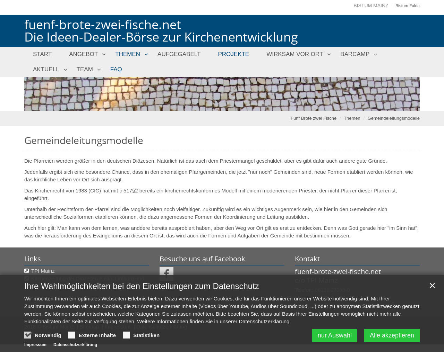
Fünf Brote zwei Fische (313, 118)
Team (85, 69)
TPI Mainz (43, 271)
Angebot (83, 54)
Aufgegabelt (178, 54)
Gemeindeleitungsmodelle (394, 118)
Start (42, 54)
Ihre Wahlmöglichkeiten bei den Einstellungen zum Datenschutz (141, 301)
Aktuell (46, 69)
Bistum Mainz (370, 5)
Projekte (233, 54)
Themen (127, 54)
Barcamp (354, 54)
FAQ (116, 69)
